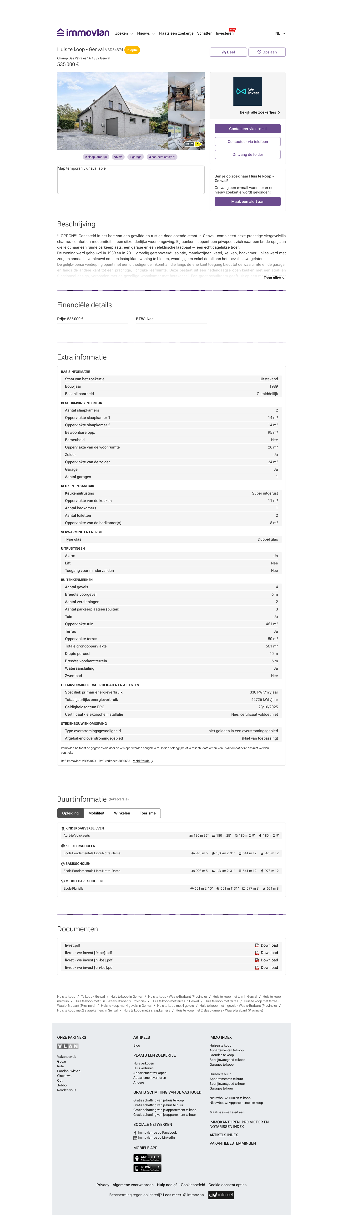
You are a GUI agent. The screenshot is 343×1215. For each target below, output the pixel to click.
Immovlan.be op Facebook (155, 1132)
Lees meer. (172, 1194)
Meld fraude (141, 761)
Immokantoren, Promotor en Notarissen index (239, 1124)
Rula (60, 1066)
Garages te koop (222, 1064)
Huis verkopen (143, 1063)
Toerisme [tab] (148, 813)
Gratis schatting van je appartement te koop (165, 1110)
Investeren (225, 33)
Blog (136, 1045)
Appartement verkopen (149, 1073)
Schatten (204, 33)
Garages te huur (221, 1088)
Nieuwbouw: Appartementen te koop (236, 1103)
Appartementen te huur (226, 1079)
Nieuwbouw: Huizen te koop (230, 1098)
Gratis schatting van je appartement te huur (164, 1114)
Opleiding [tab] (70, 813)
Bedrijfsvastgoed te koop (228, 1060)
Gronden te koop (222, 1055)
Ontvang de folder (247, 154)
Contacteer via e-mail (248, 128)
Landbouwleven (69, 1071)
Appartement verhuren (149, 1077)
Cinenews (64, 1076)
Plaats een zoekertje (176, 33)
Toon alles (275, 278)
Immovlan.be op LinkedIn (154, 1137)
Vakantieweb (66, 1057)
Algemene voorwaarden (134, 1185)
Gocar (61, 1061)
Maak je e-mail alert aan (227, 1112)
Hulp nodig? (167, 1185)
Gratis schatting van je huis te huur (158, 1105)
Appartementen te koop (227, 1050)
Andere (138, 1082)
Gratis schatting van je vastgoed (167, 1092)
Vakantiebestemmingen (233, 1143)
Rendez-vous (66, 1090)
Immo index (221, 1037)
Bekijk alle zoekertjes (260, 112)
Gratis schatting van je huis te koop (158, 1100)
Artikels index (224, 1135)
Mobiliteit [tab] (96, 813)
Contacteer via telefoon (248, 141)
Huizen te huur (220, 1074)
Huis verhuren (143, 1068)
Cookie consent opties (227, 1185)
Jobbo (62, 1085)
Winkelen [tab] (122, 813)
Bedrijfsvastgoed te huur (227, 1083)
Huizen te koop (220, 1045)
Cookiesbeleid (193, 1185)
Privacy (103, 1185)
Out (59, 1080)
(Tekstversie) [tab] (119, 799)
